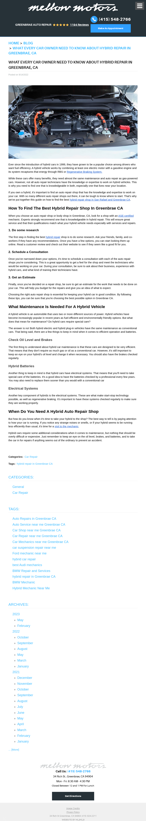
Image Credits (73, 808)
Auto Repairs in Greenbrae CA (34, 518)
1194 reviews (79, 24)
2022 (16, 631)
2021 (16, 672)
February (23, 626)
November (24, 683)
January (23, 666)
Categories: (21, 477)
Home (13, 43)
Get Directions (73, 796)
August (22, 649)
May (20, 620)
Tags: (13, 509)
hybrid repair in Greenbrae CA (35, 463)
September (25, 643)
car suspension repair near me (34, 547)
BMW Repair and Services (31, 571)
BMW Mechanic (24, 582)
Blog (28, 43)
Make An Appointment (110, 28)
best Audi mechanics (27, 565)
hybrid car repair (24, 559)
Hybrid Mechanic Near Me (31, 588)
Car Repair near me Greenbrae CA (38, 536)
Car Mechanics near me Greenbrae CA (41, 542)
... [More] (13, 749)
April (20, 724)
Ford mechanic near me (30, 553)
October (23, 637)
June (20, 712)
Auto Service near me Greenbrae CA (39, 524)
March (21, 660)
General (18, 487)
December (24, 678)
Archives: (18, 604)
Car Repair (31, 456)
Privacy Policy (73, 812)
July (20, 707)
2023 (16, 614)
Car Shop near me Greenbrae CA (37, 530)
